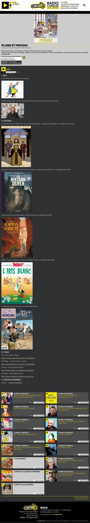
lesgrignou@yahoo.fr (15, 383)
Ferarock (58, 514)
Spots (56, 512)
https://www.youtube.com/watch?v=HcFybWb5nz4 (18, 358)
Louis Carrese (75, 521)
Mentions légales (84, 521)
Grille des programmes (70, 4)
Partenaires (46, 512)
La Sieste (15, 4)
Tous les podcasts (81, 497)
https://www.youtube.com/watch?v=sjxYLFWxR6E (18, 364)
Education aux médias (69, 8)
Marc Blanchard (56, 521)
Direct (15, 2)
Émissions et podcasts (69, 6)
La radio (64, 2)
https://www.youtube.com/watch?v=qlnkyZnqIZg (17, 370)
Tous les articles (82, 499)
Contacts (66, 510)
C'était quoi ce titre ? (50, 510)
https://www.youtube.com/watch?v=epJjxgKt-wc (17, 376)
